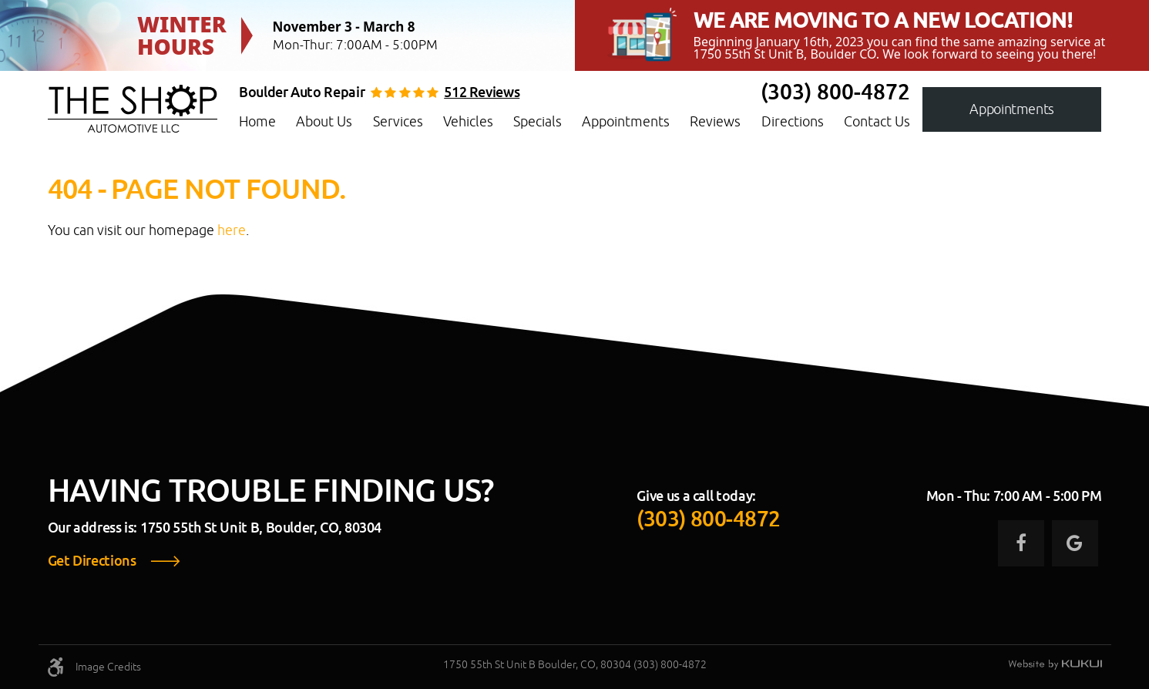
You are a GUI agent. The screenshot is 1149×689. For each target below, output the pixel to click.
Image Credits (108, 666)
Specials (537, 121)
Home (257, 121)
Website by (1055, 665)
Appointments (626, 121)
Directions (792, 121)
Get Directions (92, 561)
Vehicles (468, 121)
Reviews (715, 121)
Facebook (1021, 543)
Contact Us (877, 121)
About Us (324, 121)
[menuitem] (257, 122)
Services (398, 121)
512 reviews (481, 92)
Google (1075, 543)
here (231, 230)
